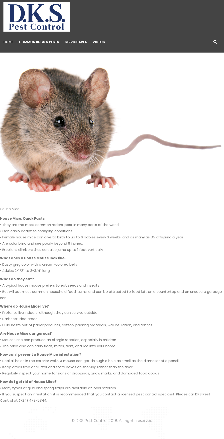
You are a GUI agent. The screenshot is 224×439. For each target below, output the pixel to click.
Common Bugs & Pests (39, 42)
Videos (99, 42)
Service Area (76, 42)
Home (8, 42)
